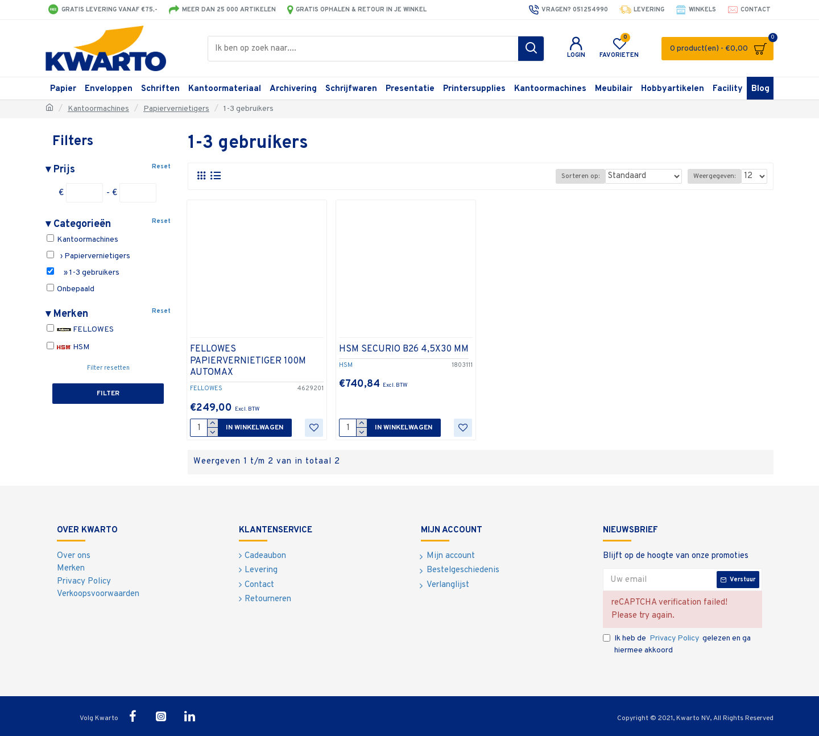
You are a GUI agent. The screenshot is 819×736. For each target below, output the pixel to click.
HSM (68, 347)
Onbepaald (70, 289)
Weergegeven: (717, 176)
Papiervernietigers (176, 109)
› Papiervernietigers (88, 256)
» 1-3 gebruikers (83, 272)
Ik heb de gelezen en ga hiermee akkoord (677, 643)
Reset (161, 167)
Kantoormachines (98, 109)
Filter (108, 393)
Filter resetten (108, 368)
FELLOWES (80, 329)
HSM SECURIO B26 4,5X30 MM (404, 349)
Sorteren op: (592, 176)
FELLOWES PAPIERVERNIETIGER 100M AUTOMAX (248, 361)
